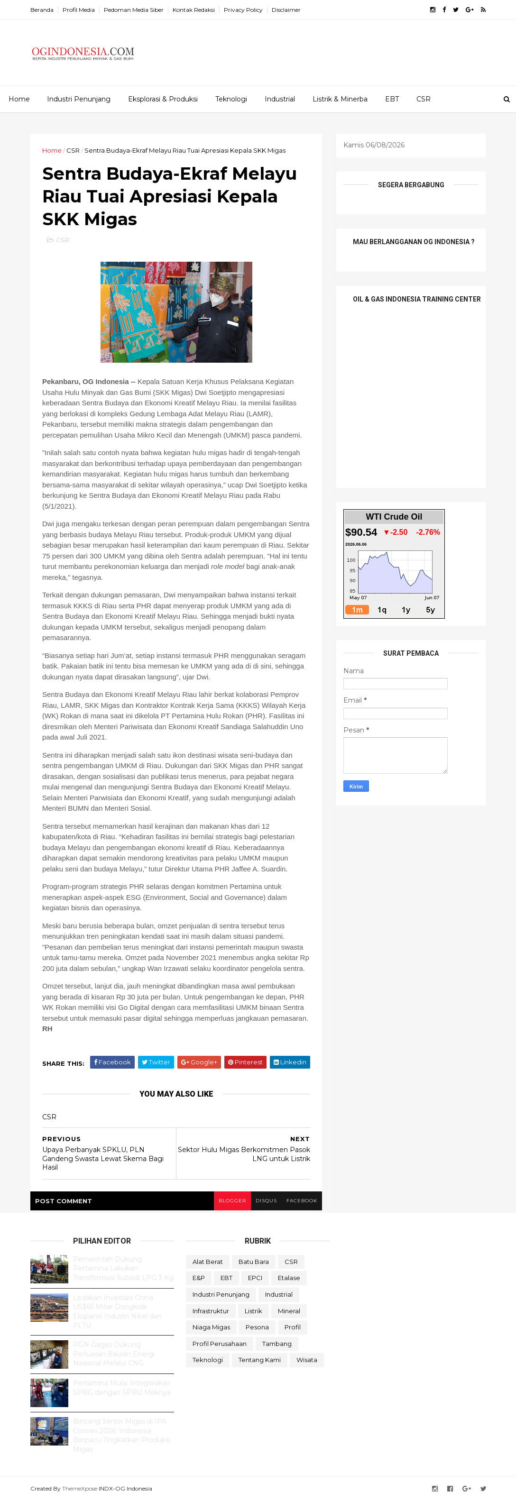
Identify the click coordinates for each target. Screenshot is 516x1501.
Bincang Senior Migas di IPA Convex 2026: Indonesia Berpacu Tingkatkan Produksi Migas (121, 1435)
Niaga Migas (211, 1327)
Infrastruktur (211, 1311)
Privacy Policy (243, 9)
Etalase (289, 1277)
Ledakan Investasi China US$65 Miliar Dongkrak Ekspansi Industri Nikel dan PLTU (117, 1311)
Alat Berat (208, 1261)
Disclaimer (286, 9)
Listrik (253, 1311)
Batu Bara (254, 1261)
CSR (423, 99)
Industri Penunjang (79, 99)
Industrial (280, 99)
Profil (293, 1327)
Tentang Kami (260, 1360)
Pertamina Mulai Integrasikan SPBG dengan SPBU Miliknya (122, 1388)
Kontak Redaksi (194, 9)
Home (19, 99)
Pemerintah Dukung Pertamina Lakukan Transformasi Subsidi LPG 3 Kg (123, 1268)
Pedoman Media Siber (134, 9)
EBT (392, 99)
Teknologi (231, 99)
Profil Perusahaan (220, 1343)
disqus (266, 1201)
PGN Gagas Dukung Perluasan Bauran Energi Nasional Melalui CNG (114, 1353)
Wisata (306, 1360)
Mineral (289, 1311)
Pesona (257, 1327)
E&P (199, 1277)
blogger (232, 1201)
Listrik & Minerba (340, 99)
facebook (301, 1201)
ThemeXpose (79, 1488)
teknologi (208, 1360)
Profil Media (79, 9)
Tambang (277, 1343)
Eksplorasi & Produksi (163, 99)
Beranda (42, 9)
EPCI (255, 1277)
